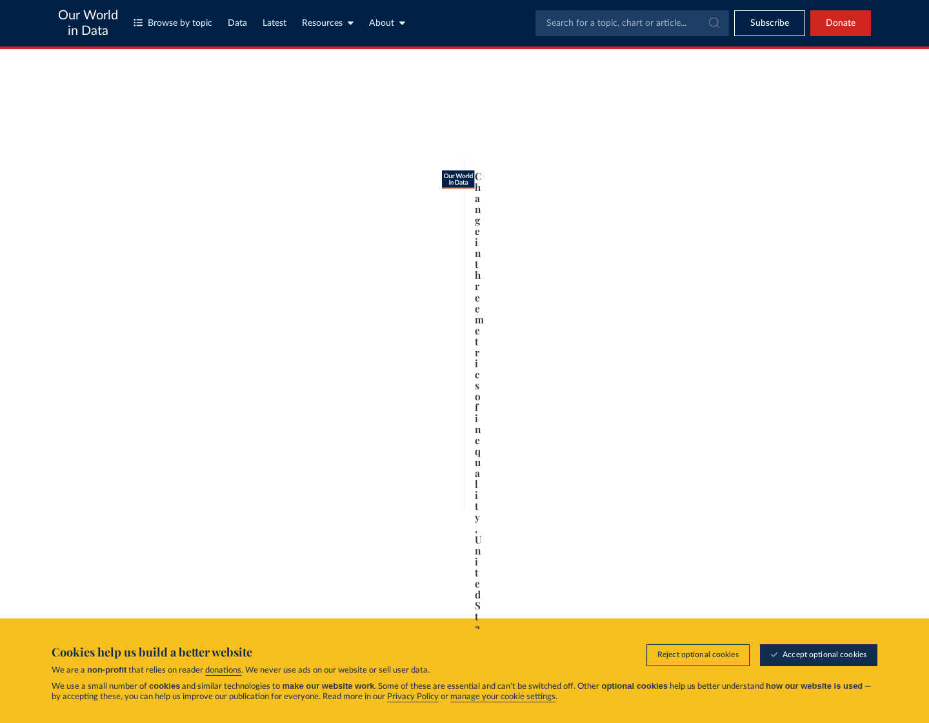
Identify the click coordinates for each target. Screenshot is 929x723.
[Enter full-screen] (634, 583)
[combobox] (632, 23)
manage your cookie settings (502, 697)
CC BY (252, 589)
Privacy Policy (413, 697)
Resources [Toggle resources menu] (328, 23)
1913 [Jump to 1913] (134, 537)
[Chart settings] (619, 131)
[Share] (609, 583)
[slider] (163, 538)
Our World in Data (88, 23)
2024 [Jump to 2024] (629, 537)
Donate (840, 23)
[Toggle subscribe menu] (769, 23)
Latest (274, 23)
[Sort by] (738, 137)
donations (223, 671)
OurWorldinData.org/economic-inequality (164, 589)
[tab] (121, 131)
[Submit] (713, 23)
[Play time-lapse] (103, 538)
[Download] (583, 583)
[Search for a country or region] (751, 106)
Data (237, 23)
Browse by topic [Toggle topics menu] (173, 23)
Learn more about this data (371, 564)
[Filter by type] (751, 168)
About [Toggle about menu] (387, 23)
